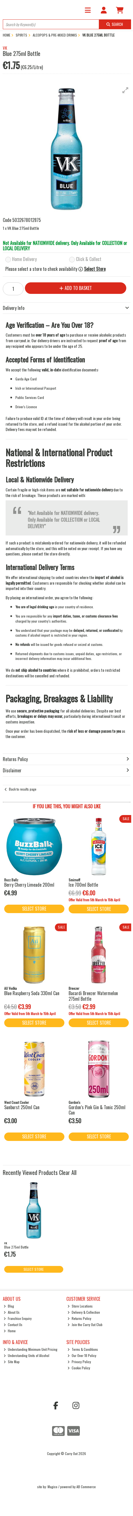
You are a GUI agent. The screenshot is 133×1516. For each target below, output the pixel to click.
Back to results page (22, 789)
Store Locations (80, 1306)
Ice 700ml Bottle (83, 884)
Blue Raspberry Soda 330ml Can (31, 993)
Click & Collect (88, 259)
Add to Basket (75, 288)
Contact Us (13, 1324)
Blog (9, 1306)
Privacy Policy (79, 1361)
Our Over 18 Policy (81, 1355)
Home (10, 1330)
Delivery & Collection (83, 1312)
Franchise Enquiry (18, 1318)
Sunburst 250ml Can (21, 1107)
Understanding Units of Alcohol (26, 1355)
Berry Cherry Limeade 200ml (29, 884)
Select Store (95, 269)
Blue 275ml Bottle (16, 1247)
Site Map (12, 1361)
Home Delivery (24, 259)
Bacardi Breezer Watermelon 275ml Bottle (93, 996)
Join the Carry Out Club (84, 1324)
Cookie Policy (78, 1367)
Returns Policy (79, 1318)
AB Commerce (86, 1486)
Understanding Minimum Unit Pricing (30, 1349)
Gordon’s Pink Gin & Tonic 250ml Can (97, 1110)
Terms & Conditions (82, 1349)
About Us (12, 1312)
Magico (52, 1486)
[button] (125, 90)
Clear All (67, 1172)
